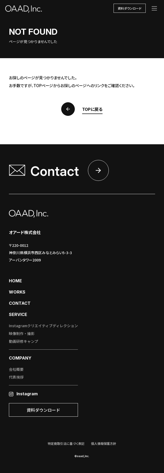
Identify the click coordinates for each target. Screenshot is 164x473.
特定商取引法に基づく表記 (66, 444)
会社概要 (16, 369)
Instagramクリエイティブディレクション (43, 326)
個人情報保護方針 (103, 444)
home (15, 281)
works (17, 292)
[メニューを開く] (154, 8)
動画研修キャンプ (23, 341)
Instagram (23, 394)
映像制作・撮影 (22, 334)
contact (20, 303)
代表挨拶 (16, 377)
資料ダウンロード (130, 8)
